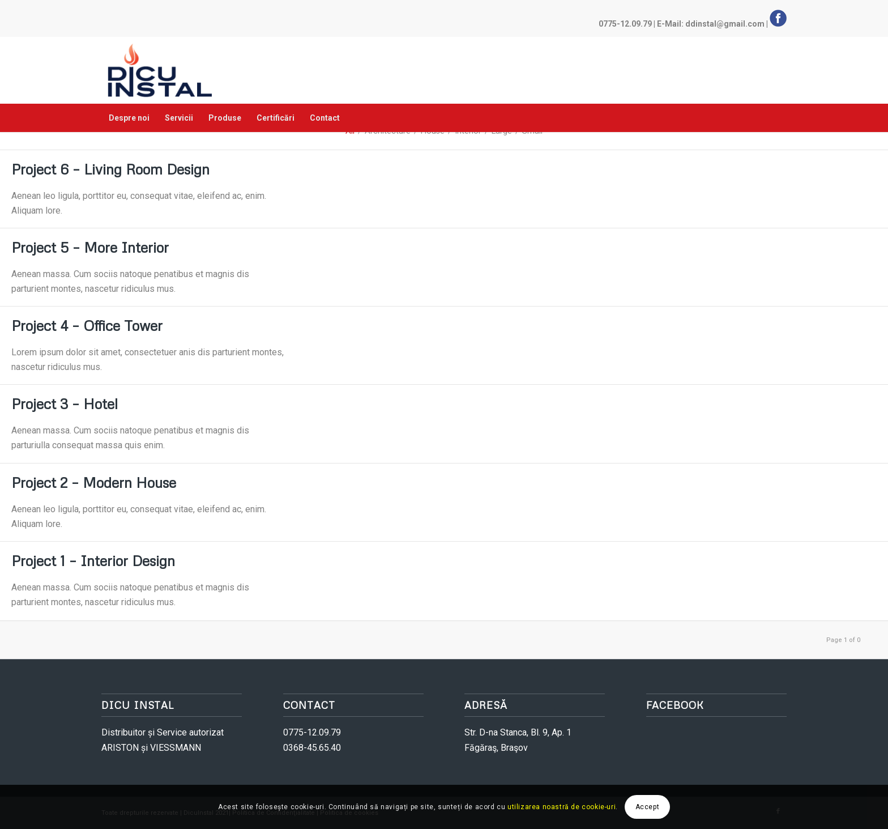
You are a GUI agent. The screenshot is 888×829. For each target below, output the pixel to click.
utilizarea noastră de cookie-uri (561, 807)
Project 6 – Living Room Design (110, 169)
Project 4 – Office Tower (87, 325)
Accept (647, 807)
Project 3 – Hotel (64, 404)
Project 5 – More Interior (90, 247)
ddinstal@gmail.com (725, 23)
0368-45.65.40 (312, 747)
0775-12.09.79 (625, 23)
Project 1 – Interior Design (93, 560)
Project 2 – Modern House (93, 482)
